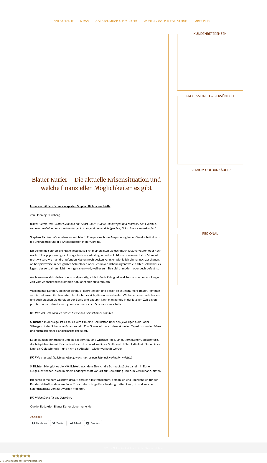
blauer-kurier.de (82, 406)
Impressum (202, 21)
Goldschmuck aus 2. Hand (116, 21)
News (84, 21)
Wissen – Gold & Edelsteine (165, 21)
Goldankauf (64, 21)
